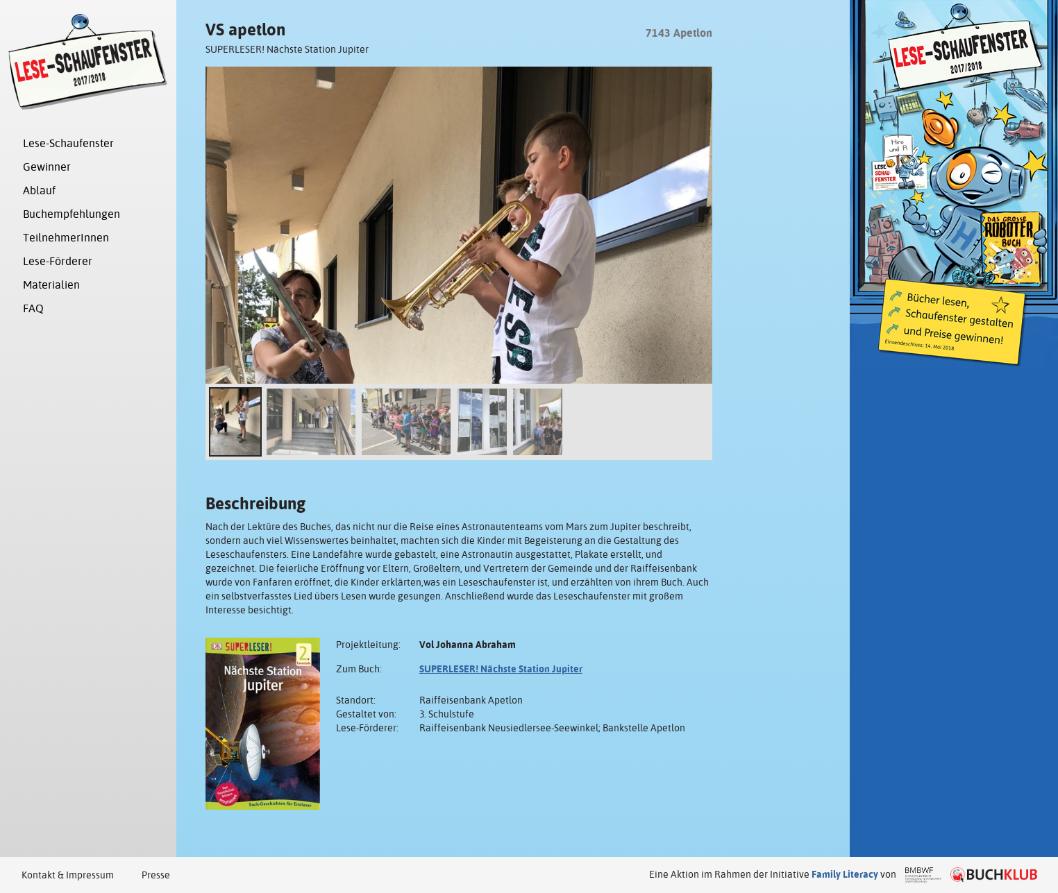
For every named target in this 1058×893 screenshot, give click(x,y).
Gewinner (47, 166)
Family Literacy (845, 874)
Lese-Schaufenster (68, 143)
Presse (156, 875)
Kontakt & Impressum (68, 875)
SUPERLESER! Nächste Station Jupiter (500, 668)
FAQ (33, 308)
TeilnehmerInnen (66, 237)
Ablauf (39, 190)
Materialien (51, 284)
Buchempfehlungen (71, 214)
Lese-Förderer (57, 261)
